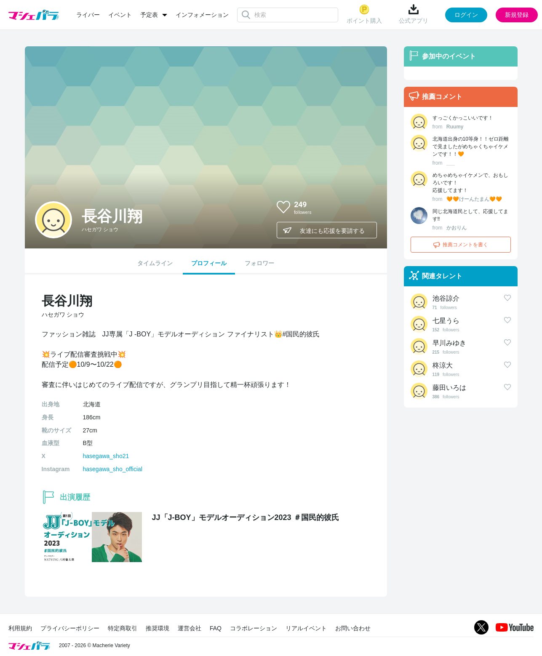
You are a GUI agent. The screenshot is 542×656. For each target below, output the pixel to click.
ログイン (466, 14)
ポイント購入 (364, 14)
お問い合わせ (353, 628)
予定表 (149, 14)
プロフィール (209, 263)
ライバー (88, 14)
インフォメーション (202, 14)
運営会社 (189, 628)
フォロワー (259, 263)
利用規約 (20, 628)
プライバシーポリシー (69, 628)
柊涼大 (443, 365)
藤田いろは (449, 387)
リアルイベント (306, 628)
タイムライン (155, 263)
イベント (120, 14)
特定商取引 (122, 628)
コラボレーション (253, 628)
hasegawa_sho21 (106, 456)
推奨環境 (157, 628)
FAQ (216, 628)
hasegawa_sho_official (112, 469)
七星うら (446, 320)
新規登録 (517, 14)
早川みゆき (449, 343)
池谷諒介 (446, 298)
